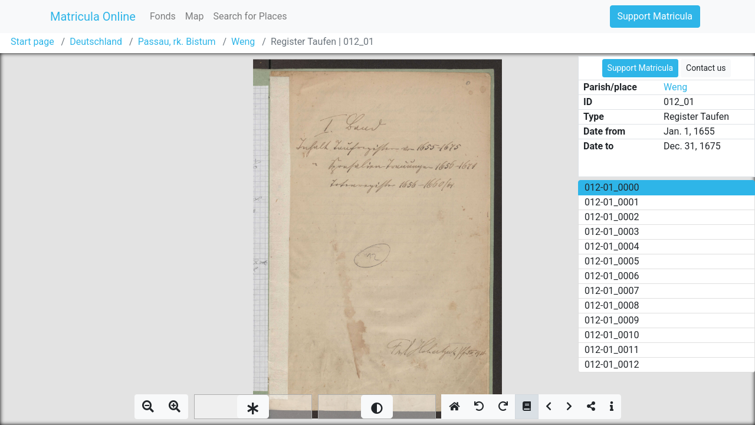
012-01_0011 (612, 349)
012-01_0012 (612, 364)
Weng (243, 41)
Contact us (706, 68)
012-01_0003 (612, 231)
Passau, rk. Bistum (177, 41)
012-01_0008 (612, 305)
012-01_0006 (612, 276)
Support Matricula (655, 16)
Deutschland (96, 41)
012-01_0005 (612, 261)
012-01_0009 (612, 320)
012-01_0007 (612, 290)
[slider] (253, 406)
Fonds (163, 16)
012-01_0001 (612, 202)
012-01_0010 (612, 335)
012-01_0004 (612, 246)
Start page (32, 41)
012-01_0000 (612, 187)
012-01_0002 (612, 217)
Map (194, 16)
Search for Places (250, 16)
